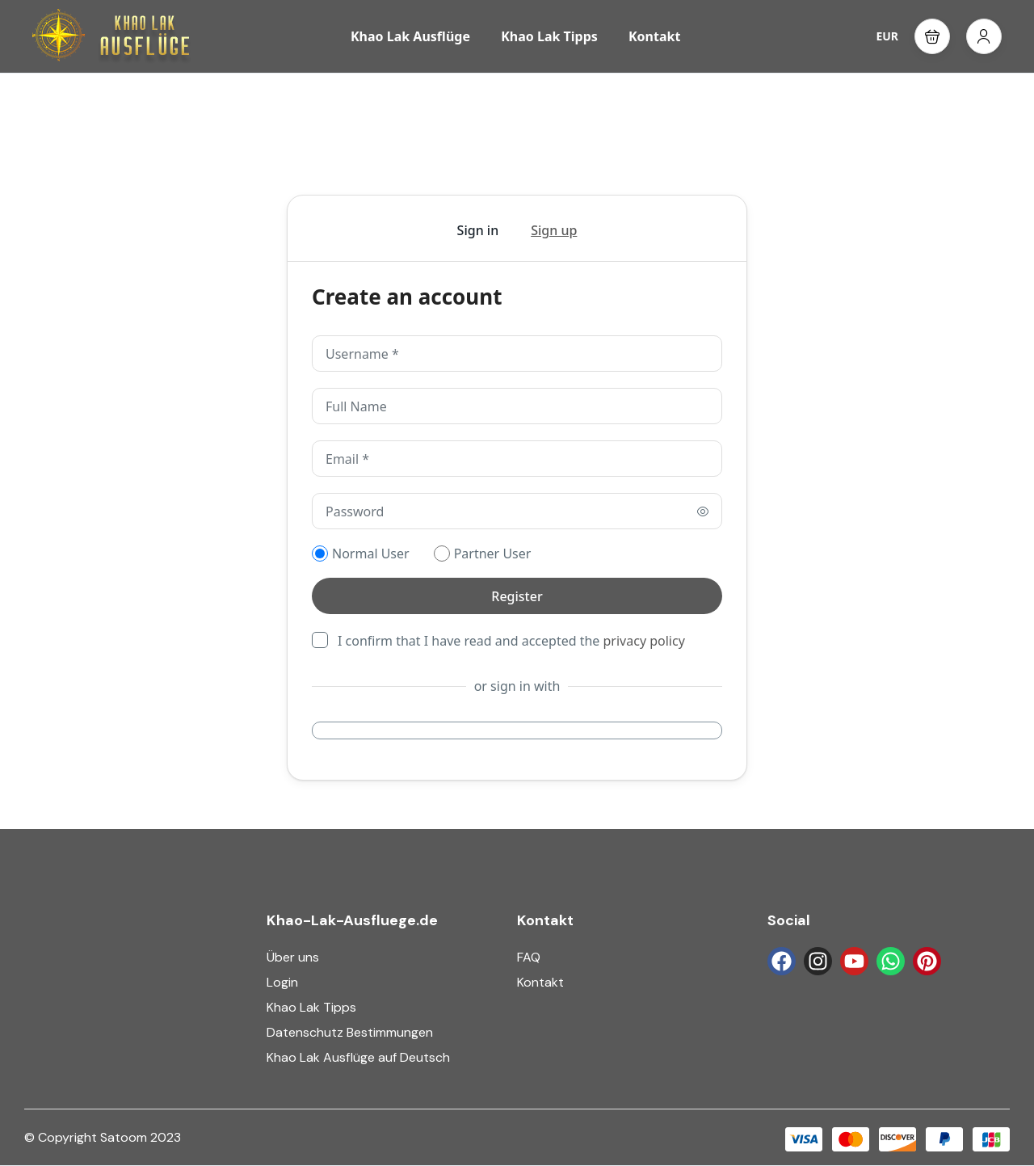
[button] (932, 36)
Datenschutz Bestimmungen (350, 1032)
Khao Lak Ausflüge (410, 36)
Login (282, 982)
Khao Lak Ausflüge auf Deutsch (358, 1057)
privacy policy (644, 641)
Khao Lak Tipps (549, 36)
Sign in (478, 230)
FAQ (528, 957)
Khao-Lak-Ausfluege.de (352, 920)
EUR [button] (887, 36)
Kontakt (654, 36)
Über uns (293, 957)
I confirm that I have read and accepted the (511, 640)
